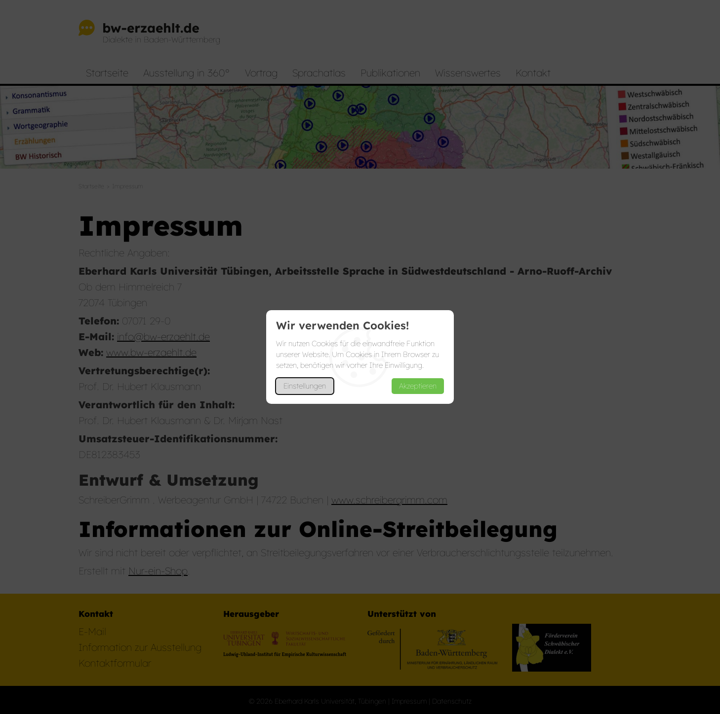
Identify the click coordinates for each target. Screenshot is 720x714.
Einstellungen (304, 386)
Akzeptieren (418, 386)
